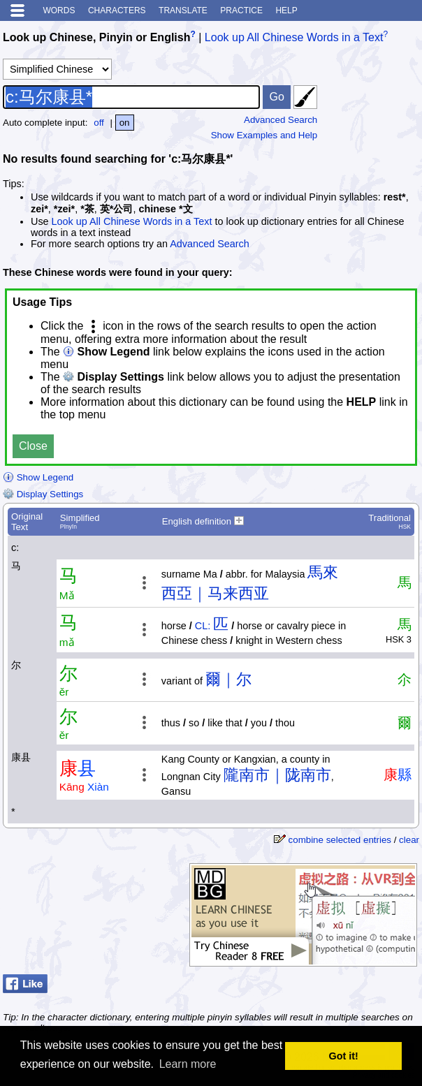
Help (286, 10)
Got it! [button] (343, 1056)
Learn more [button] (188, 1064)
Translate (183, 10)
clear (409, 840)
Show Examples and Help (264, 135)
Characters (117, 10)
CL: (202, 625)
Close (33, 446)
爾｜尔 (228, 679)
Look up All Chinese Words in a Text (294, 37)
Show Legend (38, 477)
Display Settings (43, 494)
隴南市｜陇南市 (277, 775)
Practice (241, 10)
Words (59, 10)
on (124, 122)
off (99, 122)
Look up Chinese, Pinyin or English (96, 37)
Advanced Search (280, 120)
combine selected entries (340, 840)
